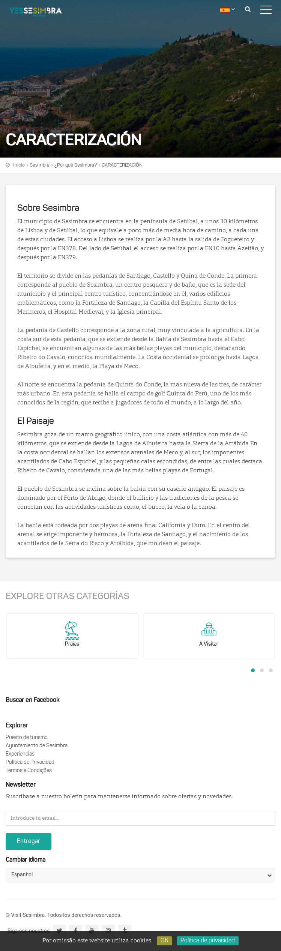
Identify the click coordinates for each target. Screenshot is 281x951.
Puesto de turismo (27, 738)
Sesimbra (40, 165)
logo (41, 13)
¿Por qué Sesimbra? (75, 165)
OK (164, 941)
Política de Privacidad (30, 762)
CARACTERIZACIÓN (122, 165)
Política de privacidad (207, 941)
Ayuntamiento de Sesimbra (37, 746)
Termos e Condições (29, 771)
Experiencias (20, 754)
